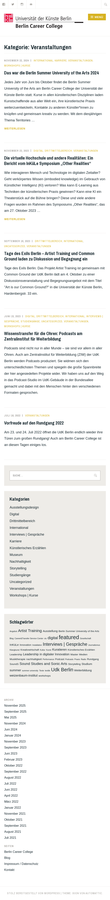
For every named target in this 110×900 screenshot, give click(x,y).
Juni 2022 (10, 789)
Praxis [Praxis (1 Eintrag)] (77, 659)
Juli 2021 (10, 837)
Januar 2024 (12, 735)
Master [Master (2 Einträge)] (74, 654)
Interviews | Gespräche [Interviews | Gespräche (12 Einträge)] (65, 644)
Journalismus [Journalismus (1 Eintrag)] (94, 645)
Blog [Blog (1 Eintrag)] (12, 638)
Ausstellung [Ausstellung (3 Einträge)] (50, 631)
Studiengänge (30, 321)
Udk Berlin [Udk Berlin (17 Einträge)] (62, 669)
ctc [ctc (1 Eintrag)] (45, 638)
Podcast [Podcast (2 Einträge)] (59, 659)
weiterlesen (14, 128)
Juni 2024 (10, 729)
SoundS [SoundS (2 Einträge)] (14, 664)
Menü (99, 17)
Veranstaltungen (80, 60)
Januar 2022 (12, 807)
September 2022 (15, 771)
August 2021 (12, 831)
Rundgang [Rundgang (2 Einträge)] (93, 659)
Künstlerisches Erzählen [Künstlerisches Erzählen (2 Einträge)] (81, 649)
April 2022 (11, 795)
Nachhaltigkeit (20, 561)
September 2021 (15, 825)
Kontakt (9, 869)
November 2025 (15, 705)
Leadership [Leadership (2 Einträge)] (16, 654)
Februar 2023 (13, 759)
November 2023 (15, 741)
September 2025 (15, 711)
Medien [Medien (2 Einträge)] (83, 654)
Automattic (94, 893)
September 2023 (15, 747)
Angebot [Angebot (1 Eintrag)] (13, 631)
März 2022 (11, 801)
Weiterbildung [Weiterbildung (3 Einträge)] (83, 670)
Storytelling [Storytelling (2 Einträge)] (74, 664)
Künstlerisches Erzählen (28, 548)
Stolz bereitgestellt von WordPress (33, 893)
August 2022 (12, 777)
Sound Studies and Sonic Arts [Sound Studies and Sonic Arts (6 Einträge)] (43, 664)
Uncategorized (14, 246)
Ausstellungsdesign (24, 507)
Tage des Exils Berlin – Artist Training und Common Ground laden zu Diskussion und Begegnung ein (49, 256)
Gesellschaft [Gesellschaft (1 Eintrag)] (85, 638)
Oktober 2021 (13, 819)
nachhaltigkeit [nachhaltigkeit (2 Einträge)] (34, 659)
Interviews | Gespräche (27, 534)
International (43, 60)
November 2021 (15, 813)
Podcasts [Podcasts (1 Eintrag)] (69, 659)
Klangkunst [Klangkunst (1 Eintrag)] (15, 650)
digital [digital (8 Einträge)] (53, 638)
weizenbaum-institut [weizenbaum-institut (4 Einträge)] (24, 675)
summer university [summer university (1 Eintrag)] (30, 670)
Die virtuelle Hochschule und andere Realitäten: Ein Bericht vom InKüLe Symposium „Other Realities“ (48, 160)
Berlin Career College (18, 851)
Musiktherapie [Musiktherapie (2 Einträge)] (17, 659)
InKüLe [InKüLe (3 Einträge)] (14, 644)
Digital (38, 150)
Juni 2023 (10, 753)
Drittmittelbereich (58, 150)
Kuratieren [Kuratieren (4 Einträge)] (59, 649)
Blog (7, 857)
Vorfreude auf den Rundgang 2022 (34, 423)
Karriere (61, 60)
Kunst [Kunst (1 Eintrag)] (48, 650)
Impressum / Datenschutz (21, 863)
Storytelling (18, 568)
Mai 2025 (10, 717)
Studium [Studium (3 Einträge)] (87, 663)
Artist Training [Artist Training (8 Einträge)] (30, 630)
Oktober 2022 (13, 765)
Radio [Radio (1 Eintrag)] (83, 659)
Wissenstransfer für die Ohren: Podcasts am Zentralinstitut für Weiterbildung (43, 336)
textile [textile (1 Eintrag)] (47, 670)
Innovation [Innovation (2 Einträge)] (25, 644)
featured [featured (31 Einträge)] (69, 637)
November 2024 (15, 723)
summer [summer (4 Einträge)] (15, 670)
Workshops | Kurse (17, 65)
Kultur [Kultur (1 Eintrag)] (42, 650)
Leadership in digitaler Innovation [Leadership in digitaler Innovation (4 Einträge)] (46, 654)
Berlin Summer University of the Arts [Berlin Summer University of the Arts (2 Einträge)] (78, 631)
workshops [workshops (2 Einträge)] (45, 675)
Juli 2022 (10, 783)
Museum (16, 555)
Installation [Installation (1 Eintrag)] (37, 645)
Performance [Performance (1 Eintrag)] (48, 659)
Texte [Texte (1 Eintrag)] (41, 670)
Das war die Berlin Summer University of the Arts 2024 (51, 73)
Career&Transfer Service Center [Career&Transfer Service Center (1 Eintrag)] (29, 638)
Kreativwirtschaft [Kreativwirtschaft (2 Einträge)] (29, 649)
